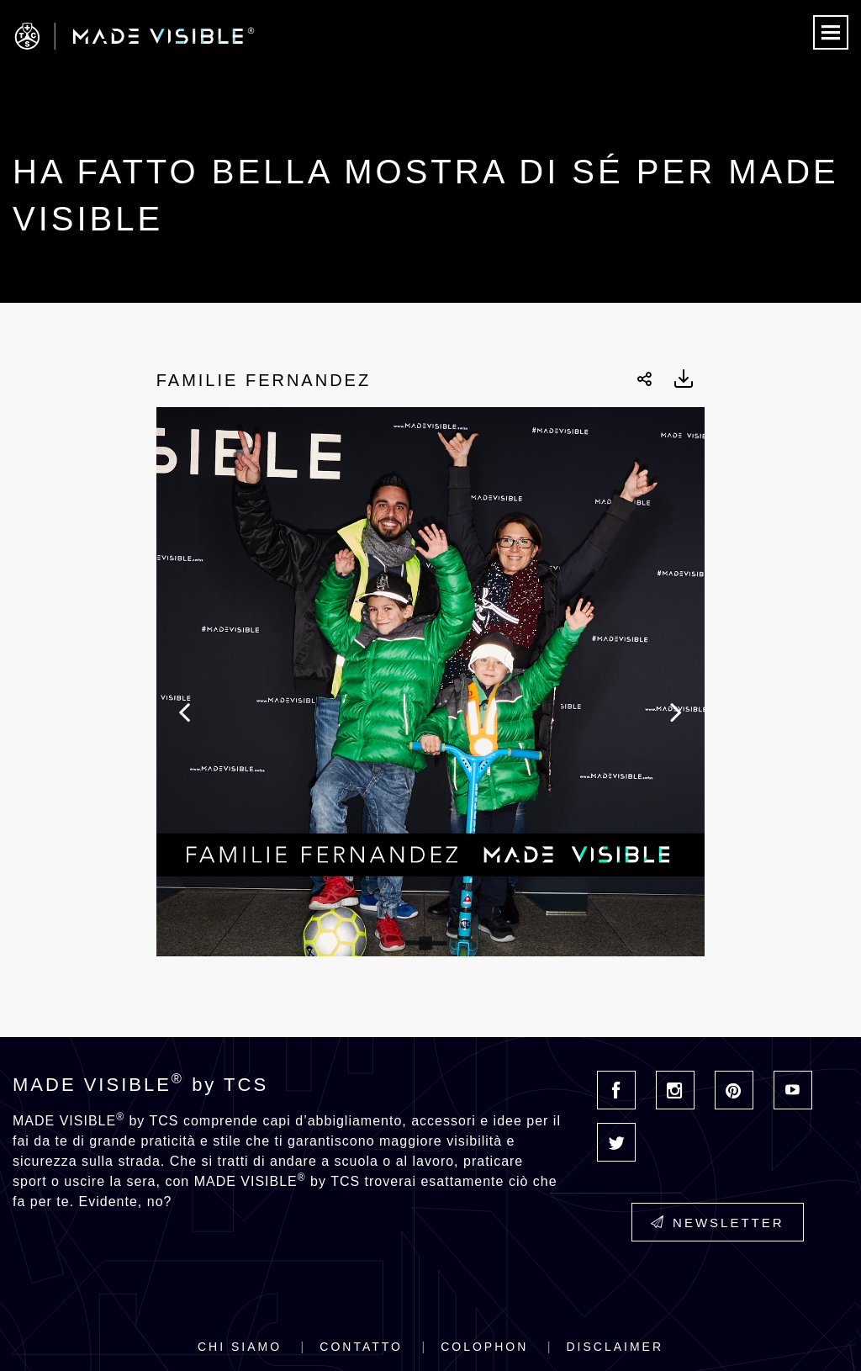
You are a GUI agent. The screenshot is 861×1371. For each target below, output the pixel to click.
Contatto (361, 1346)
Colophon (484, 1346)
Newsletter (717, 1222)
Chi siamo (240, 1346)
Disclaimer (614, 1346)
